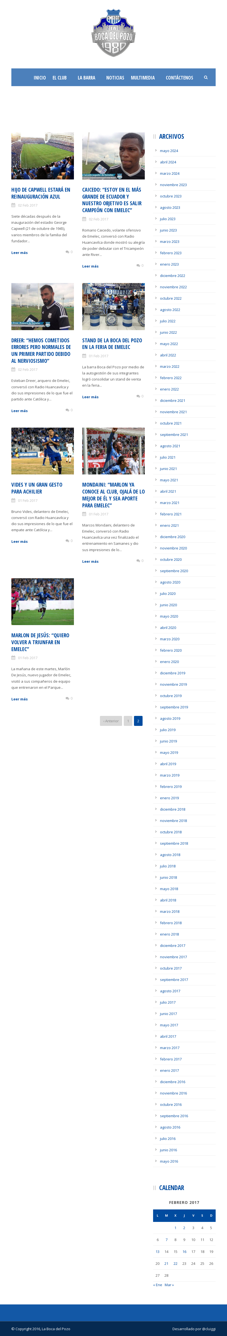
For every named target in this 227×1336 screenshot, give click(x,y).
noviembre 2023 (173, 184)
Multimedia (143, 77)
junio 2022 (168, 332)
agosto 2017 (170, 990)
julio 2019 (168, 729)
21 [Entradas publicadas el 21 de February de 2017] (166, 1263)
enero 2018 (169, 934)
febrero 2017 (171, 1059)
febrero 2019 (171, 786)
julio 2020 (168, 593)
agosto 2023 (170, 207)
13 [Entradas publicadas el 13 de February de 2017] (157, 1251)
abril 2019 (168, 763)
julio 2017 (168, 1002)
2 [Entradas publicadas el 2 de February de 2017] (184, 1227)
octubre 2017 (171, 968)
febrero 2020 (171, 650)
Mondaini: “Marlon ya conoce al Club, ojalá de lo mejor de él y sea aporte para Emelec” (113, 495)
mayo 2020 (169, 616)
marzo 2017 (169, 1047)
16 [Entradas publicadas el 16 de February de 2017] (184, 1251)
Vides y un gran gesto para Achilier (36, 488)
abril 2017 (168, 1036)
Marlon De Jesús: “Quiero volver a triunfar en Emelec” (40, 642)
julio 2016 (168, 1138)
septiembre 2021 (174, 434)
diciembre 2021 (172, 400)
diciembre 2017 (172, 945)
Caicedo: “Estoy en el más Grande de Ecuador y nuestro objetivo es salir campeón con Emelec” (111, 200)
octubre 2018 (171, 831)
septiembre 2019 (174, 707)
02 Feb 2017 (27, 205)
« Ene (157, 1284)
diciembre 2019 (172, 672)
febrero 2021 (171, 514)
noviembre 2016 (173, 1093)
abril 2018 (168, 900)
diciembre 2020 (172, 536)
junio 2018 (168, 877)
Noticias (115, 77)
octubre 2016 (171, 1104)
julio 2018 (168, 866)
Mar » (169, 1284)
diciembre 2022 (172, 275)
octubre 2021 (171, 423)
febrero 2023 (171, 252)
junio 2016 (168, 1149)
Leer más (19, 252)
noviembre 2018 (173, 820)
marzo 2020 (169, 638)
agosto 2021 (170, 445)
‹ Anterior (111, 720)
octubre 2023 (171, 196)
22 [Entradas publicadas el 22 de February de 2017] (175, 1263)
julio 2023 (168, 218)
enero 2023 (169, 264)
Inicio (40, 77)
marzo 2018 (169, 911)
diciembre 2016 (172, 1081)
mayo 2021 (169, 479)
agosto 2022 (170, 309)
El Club (60, 77)
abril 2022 (168, 355)
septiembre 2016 (174, 1115)
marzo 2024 (169, 173)
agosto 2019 (170, 718)
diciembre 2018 (172, 809)
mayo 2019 (169, 752)
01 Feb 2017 (98, 355)
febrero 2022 (171, 377)
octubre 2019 (171, 695)
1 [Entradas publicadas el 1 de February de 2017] (175, 1227)
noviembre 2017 (173, 956)
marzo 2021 (169, 502)
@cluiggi (209, 1328)
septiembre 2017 (174, 979)
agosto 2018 (170, 854)
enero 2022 (169, 389)
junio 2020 (168, 604)
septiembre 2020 (174, 570)
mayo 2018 (169, 888)
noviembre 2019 (173, 684)
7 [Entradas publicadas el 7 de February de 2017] (166, 1239)
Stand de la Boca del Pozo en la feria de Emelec (112, 344)
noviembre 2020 (173, 548)
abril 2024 (168, 162)
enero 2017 (169, 1070)
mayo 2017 (169, 1024)
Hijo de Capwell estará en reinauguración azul (40, 193)
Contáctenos (179, 77)
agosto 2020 (170, 582)
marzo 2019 (169, 775)
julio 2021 (168, 457)
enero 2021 (169, 525)
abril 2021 (168, 491)
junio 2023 (168, 230)
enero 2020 (169, 661)
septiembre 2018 (174, 843)
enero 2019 (169, 797)
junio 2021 (168, 468)
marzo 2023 (169, 241)
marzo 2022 (169, 366)
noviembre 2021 (173, 411)
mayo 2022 (169, 343)
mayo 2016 (169, 1161)
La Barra (86, 77)
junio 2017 (168, 1013)
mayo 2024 (169, 150)
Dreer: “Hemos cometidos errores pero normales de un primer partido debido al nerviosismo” (41, 350)
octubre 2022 (171, 298)
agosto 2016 (170, 1127)
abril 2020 (168, 627)
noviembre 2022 (173, 286)
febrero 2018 (171, 922)
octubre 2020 (171, 559)
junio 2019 (168, 741)
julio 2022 (168, 320)
